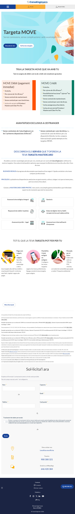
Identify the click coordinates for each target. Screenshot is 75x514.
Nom (4, 385)
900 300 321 (47, 459)
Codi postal (44, 402)
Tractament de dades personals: (13, 417)
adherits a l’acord (13, 351)
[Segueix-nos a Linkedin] (39, 496)
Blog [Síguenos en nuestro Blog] (37, 500)
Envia (5, 436)
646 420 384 (47, 469)
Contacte (38, 485)
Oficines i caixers (38, 488)
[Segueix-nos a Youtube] (43, 496)
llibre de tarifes (66, 353)
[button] (30, 7)
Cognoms (43, 385)
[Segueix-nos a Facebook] (30, 496)
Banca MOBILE (37, 508)
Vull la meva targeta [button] (26, 46)
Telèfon (5, 402)
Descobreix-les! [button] (10, 46)
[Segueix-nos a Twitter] (36, 496)
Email (42, 393)
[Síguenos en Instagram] (33, 496)
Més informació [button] (9, 305)
